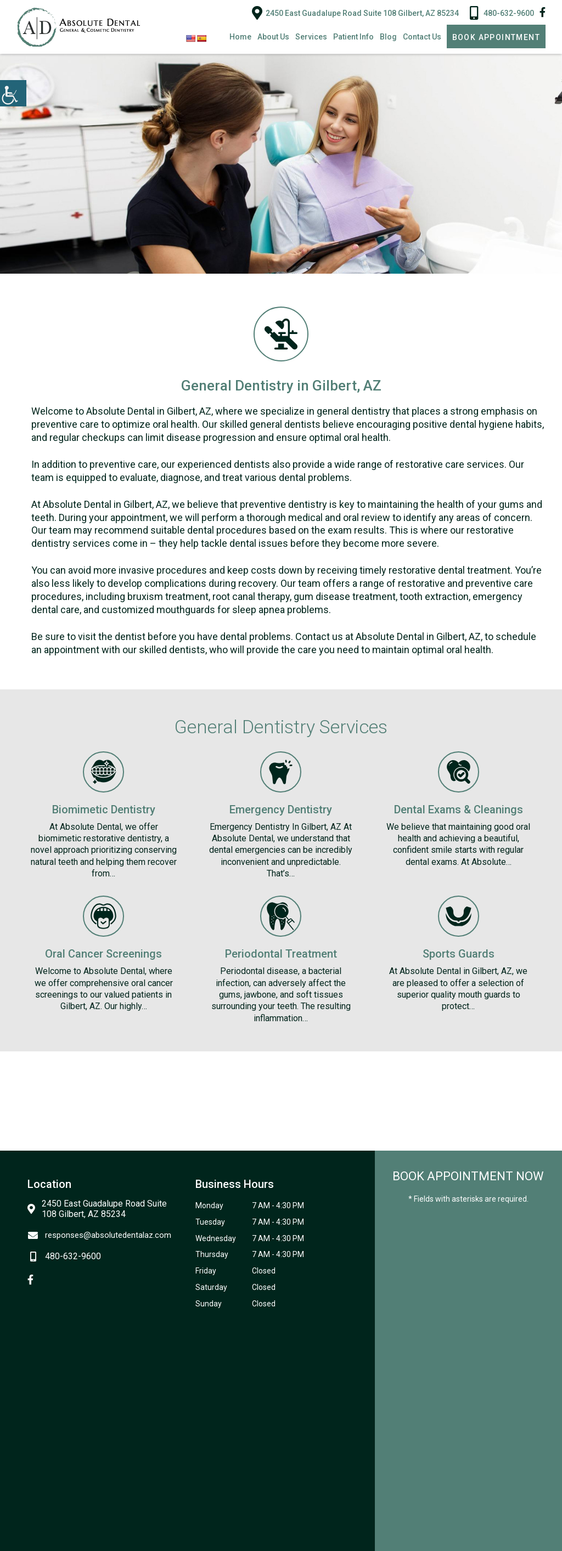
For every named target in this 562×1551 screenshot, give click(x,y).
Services (311, 36)
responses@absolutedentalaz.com (99, 1235)
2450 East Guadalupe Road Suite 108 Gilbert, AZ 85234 (355, 13)
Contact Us (422, 36)
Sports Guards (458, 953)
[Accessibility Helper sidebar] (13, 93)
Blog (388, 36)
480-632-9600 (502, 13)
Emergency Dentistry (280, 809)
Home (240, 36)
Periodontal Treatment (281, 953)
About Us (273, 36)
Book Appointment (496, 37)
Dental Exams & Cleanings (458, 809)
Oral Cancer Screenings (103, 953)
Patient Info (353, 36)
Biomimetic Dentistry (103, 809)
